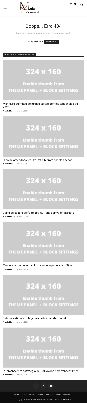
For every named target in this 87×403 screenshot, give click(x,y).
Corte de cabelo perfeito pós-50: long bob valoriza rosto (38, 212)
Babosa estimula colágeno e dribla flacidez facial (34, 318)
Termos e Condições (45, 395)
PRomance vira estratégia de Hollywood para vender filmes (41, 371)
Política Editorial (28, 395)
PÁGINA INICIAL (51, 41)
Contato (16, 395)
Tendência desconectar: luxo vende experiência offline (37, 265)
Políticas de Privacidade (65, 395)
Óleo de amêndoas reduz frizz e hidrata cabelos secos (37, 160)
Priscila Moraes (9, 111)
